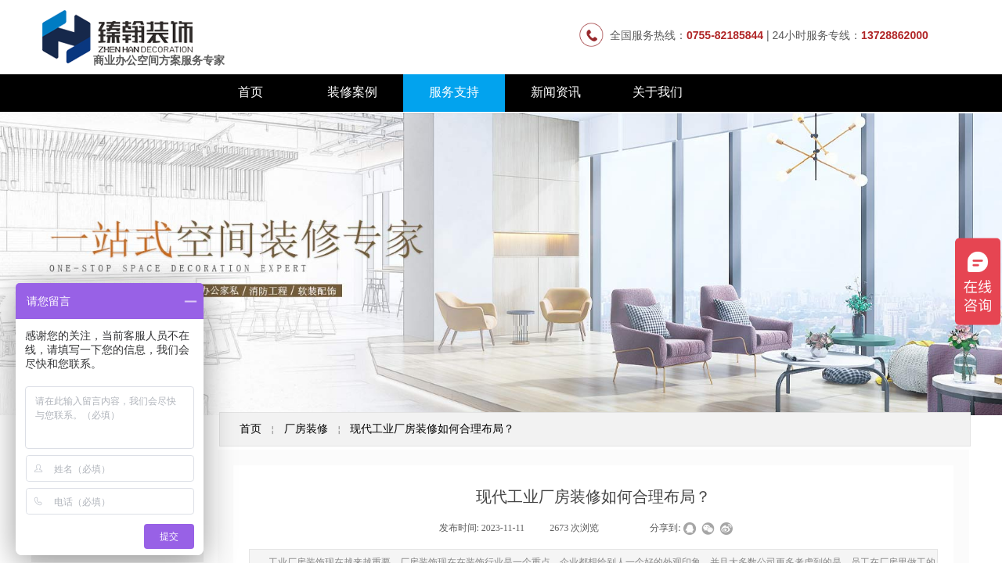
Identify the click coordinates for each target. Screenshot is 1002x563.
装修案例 (352, 92)
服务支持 (454, 92)
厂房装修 (306, 428)
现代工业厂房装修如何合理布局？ (432, 428)
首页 (250, 92)
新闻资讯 (556, 92)
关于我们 (658, 92)
